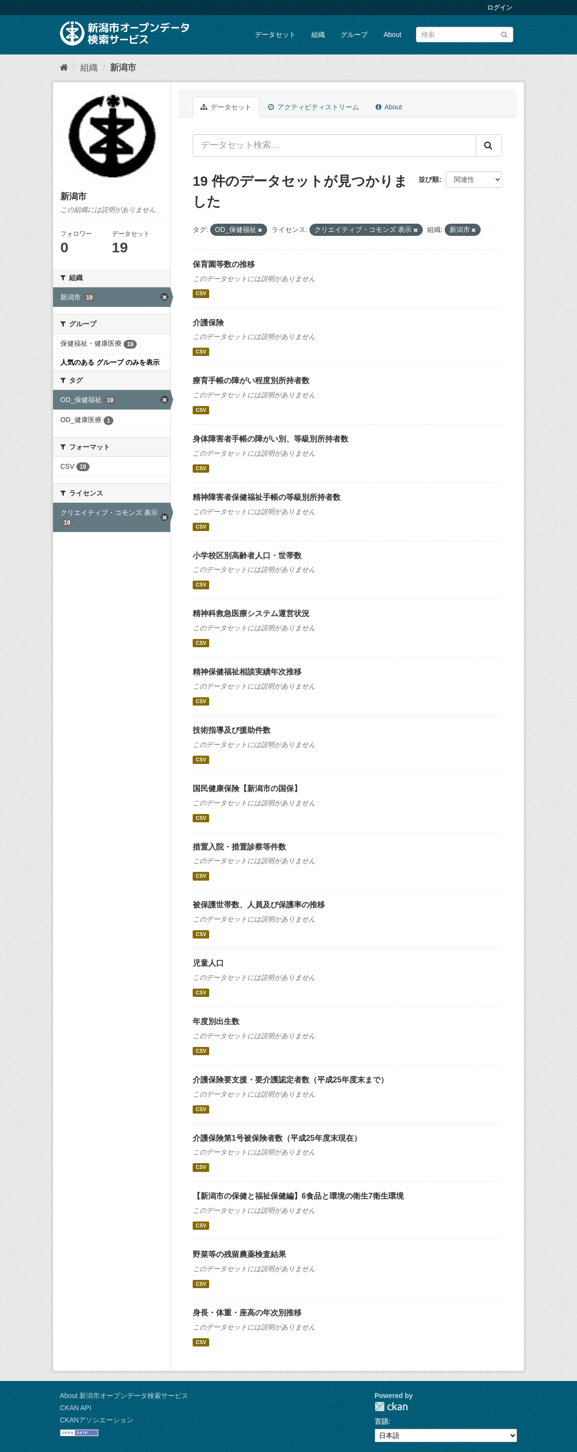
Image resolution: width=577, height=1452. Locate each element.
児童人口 (208, 963)
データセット (275, 34)
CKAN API (75, 1408)
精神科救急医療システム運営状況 (251, 613)
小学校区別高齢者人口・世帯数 (247, 555)
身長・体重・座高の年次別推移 (247, 1313)
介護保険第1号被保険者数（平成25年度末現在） (277, 1138)
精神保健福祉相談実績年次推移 (247, 672)
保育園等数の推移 (224, 264)
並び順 (428, 179)
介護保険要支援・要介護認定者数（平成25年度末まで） (290, 1080)
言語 (381, 1421)
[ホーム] (64, 67)
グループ (354, 34)
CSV (201, 294)
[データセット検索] (464, 34)
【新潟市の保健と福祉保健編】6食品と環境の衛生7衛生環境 (298, 1196)
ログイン (499, 7)
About (392, 34)
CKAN (391, 1406)
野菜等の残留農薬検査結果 (239, 1254)
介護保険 (208, 323)
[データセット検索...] (334, 145)
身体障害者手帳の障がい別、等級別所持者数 (270, 439)
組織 (318, 34)
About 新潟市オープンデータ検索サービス (124, 1395)
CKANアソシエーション (96, 1420)
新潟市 (123, 67)
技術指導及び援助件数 (231, 730)
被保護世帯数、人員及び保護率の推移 (259, 905)
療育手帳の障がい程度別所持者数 (251, 380)
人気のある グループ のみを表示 (110, 362)
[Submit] (504, 34)
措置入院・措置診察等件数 (239, 847)
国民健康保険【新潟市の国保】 (247, 788)
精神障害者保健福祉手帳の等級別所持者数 (267, 497)
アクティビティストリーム (313, 107)
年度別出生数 (216, 1021)
